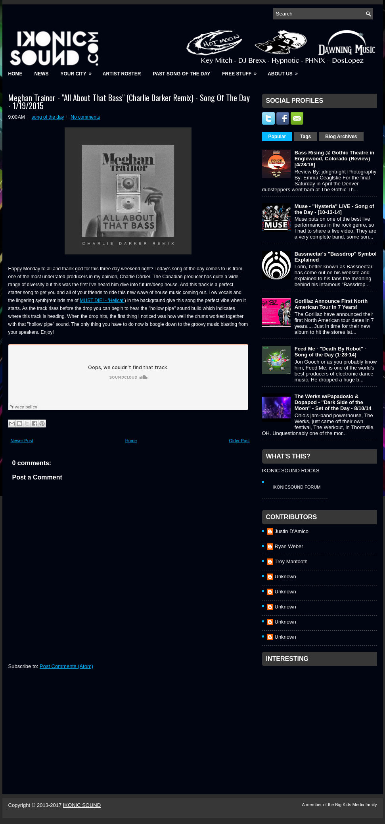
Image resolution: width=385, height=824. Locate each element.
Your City (79, 71)
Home (15, 74)
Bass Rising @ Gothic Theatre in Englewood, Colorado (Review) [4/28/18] (334, 158)
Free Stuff (242, 71)
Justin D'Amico (292, 531)
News (41, 74)
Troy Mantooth (291, 561)
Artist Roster (122, 74)
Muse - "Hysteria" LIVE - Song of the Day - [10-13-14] (334, 209)
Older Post (239, 440)
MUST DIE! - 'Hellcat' (102, 300)
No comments (85, 117)
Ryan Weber (289, 546)
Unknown (285, 576)
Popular (277, 136)
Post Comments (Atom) (66, 666)
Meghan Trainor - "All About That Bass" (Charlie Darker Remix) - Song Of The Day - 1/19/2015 (129, 102)
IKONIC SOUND (82, 805)
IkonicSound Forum (297, 487)
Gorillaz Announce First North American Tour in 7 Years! (331, 304)
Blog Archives (341, 136)
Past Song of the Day (182, 74)
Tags (305, 136)
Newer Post (22, 440)
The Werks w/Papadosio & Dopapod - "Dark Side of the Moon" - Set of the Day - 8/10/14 (333, 402)
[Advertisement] (321, 719)
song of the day (48, 117)
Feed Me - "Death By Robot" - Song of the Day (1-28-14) (330, 352)
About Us (285, 71)
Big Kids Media (350, 804)
